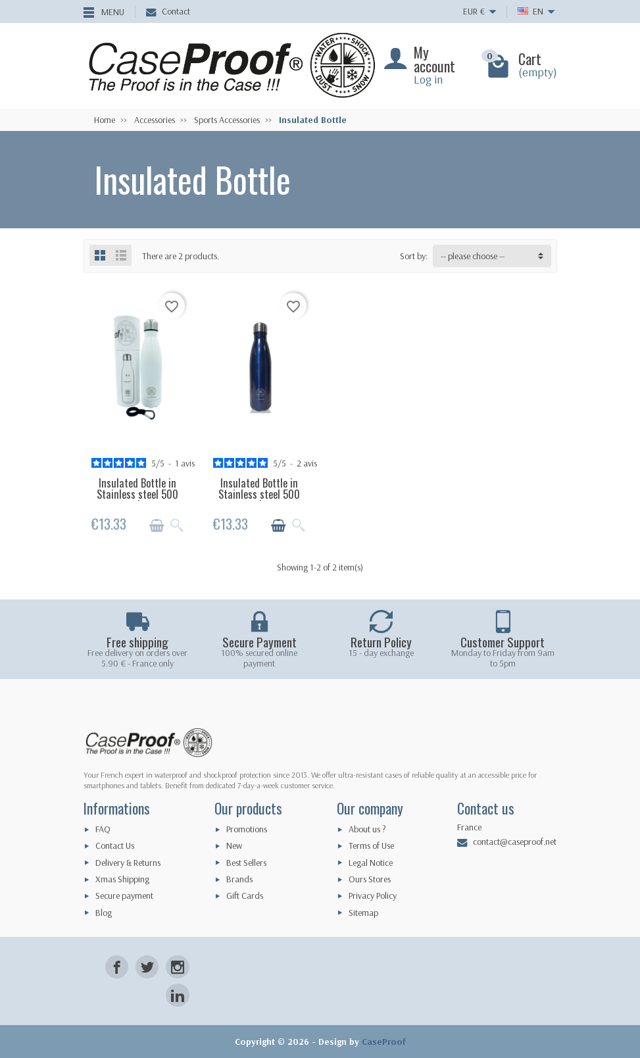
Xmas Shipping (122, 879)
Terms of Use (371, 845)
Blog (103, 913)
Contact (168, 11)
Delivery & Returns (127, 863)
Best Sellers (246, 863)
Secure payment (124, 895)
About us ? (367, 829)
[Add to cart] (156, 525)
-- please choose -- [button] (473, 256)
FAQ (103, 829)
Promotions (246, 829)
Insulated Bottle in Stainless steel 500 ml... (137, 493)
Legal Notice (371, 863)
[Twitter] (147, 966)
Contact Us (114, 845)
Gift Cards (244, 895)
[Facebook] (116, 966)
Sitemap (363, 913)
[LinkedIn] (177, 995)
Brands (239, 879)
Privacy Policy (373, 895)
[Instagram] (177, 966)
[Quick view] (177, 525)
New (234, 845)
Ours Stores (370, 879)
